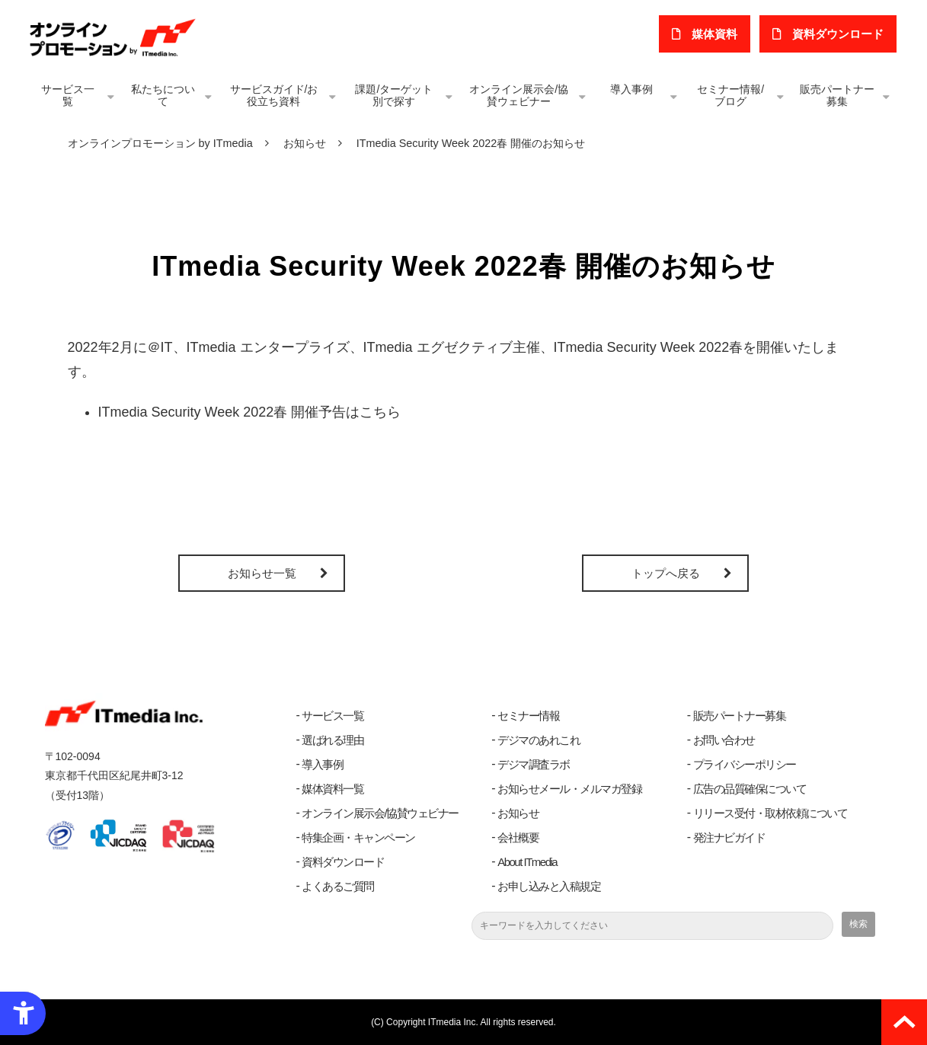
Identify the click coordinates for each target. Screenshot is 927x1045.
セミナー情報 (528, 715)
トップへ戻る (665, 573)
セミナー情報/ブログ (730, 95)
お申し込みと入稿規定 (548, 886)
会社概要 (518, 837)
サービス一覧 (67, 95)
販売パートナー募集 (837, 95)
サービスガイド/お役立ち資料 (274, 95)
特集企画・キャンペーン (358, 837)
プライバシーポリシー (744, 764)
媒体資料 (717, 33)
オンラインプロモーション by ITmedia (160, 143)
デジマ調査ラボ (533, 764)
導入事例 (631, 89)
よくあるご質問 (338, 886)
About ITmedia (527, 861)
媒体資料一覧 (332, 788)
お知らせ (304, 143)
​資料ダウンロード (839, 33)
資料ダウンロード (343, 861)
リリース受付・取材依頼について (770, 813)
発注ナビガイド (729, 837)
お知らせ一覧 (262, 573)
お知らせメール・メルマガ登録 (569, 788)
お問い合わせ (724, 739)
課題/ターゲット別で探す (394, 95)
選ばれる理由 (332, 739)
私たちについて (163, 95)
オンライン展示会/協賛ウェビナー (518, 95)
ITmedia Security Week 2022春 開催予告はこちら (249, 412)
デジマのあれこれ (538, 739)
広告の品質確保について (750, 788)
